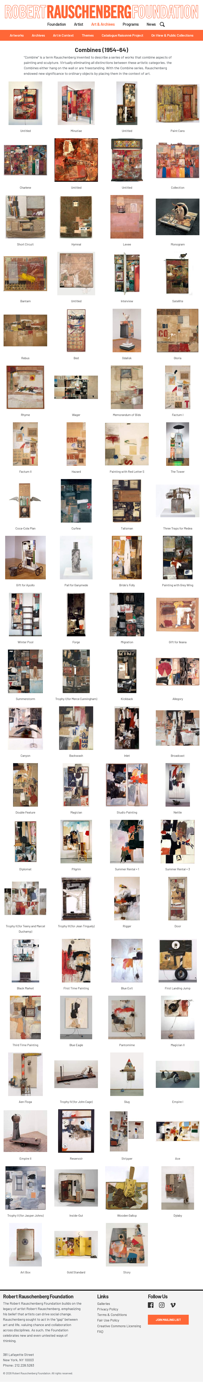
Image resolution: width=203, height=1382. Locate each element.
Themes (88, 35)
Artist (78, 24)
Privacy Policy (107, 1308)
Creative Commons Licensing (119, 1324)
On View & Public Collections (172, 35)
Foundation (56, 24)
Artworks (17, 35)
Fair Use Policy (108, 1319)
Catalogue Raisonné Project (122, 35)
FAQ (100, 1330)
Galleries (103, 1303)
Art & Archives (103, 24)
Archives (38, 35)
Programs (131, 24)
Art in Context (63, 35)
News (151, 24)
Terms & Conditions (112, 1314)
